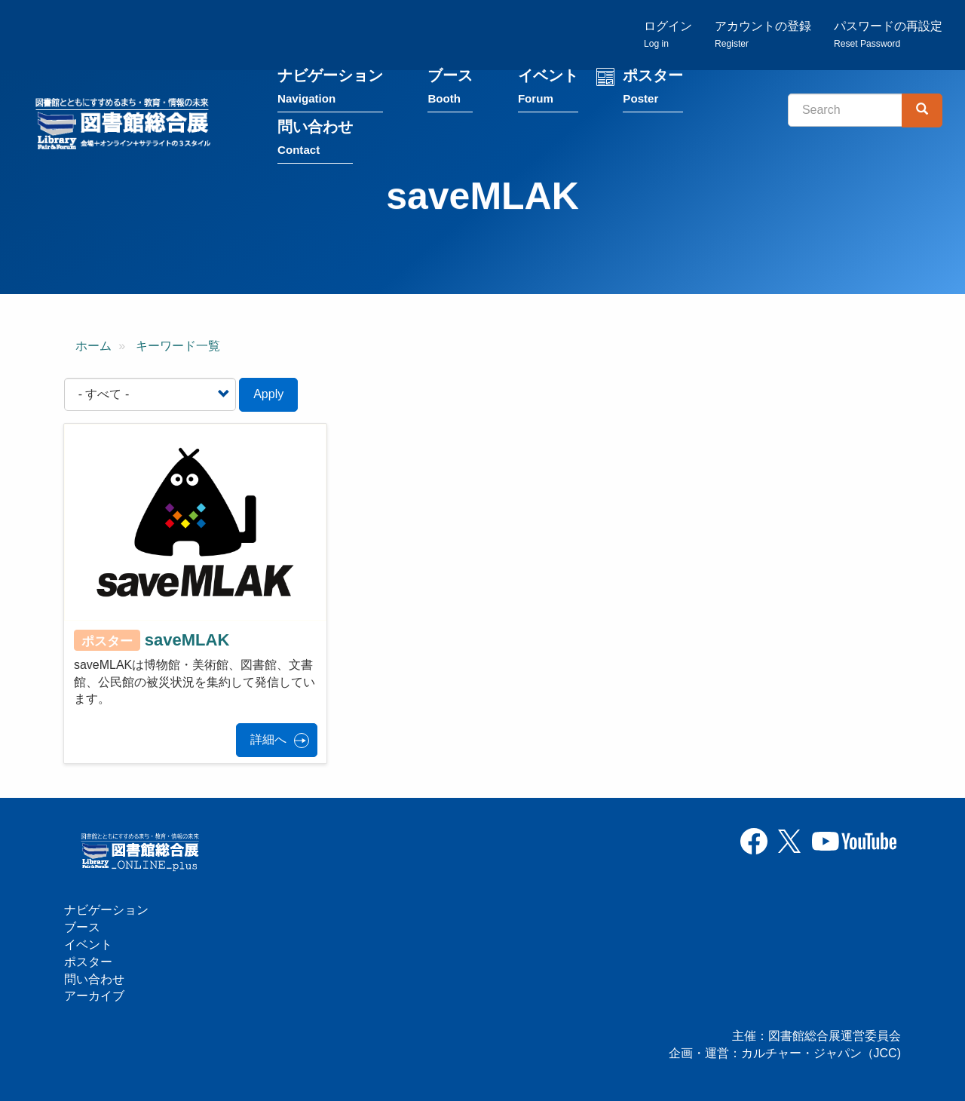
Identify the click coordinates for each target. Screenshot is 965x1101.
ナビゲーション (330, 89)
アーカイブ (94, 995)
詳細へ (268, 739)
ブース (450, 89)
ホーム (93, 345)
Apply (268, 394)
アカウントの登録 (763, 34)
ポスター (653, 89)
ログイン (668, 34)
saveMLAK (187, 639)
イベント (548, 89)
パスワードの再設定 (888, 34)
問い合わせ (315, 140)
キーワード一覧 (178, 345)
